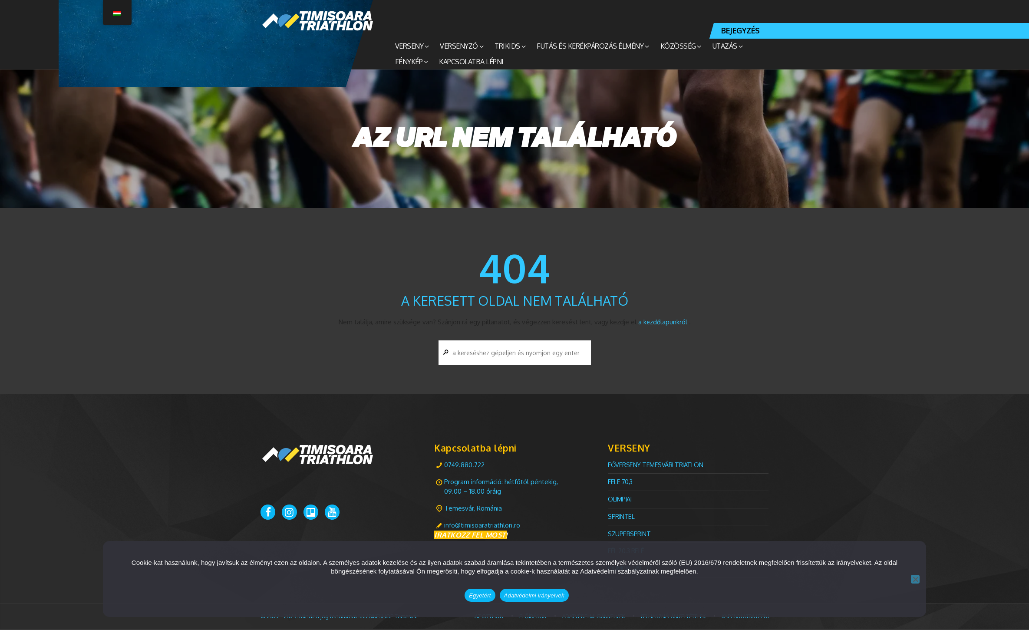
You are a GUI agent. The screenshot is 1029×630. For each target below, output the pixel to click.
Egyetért (480, 595)
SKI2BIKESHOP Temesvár (390, 617)
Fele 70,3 (620, 483)
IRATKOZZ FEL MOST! (470, 536)
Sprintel (621, 518)
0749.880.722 (464, 466)
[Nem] (915, 579)
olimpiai (620, 500)
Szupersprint (629, 535)
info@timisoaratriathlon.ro (482, 526)
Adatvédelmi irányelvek (534, 595)
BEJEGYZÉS (740, 30)
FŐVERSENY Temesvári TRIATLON (657, 466)
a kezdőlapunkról (663, 322)
